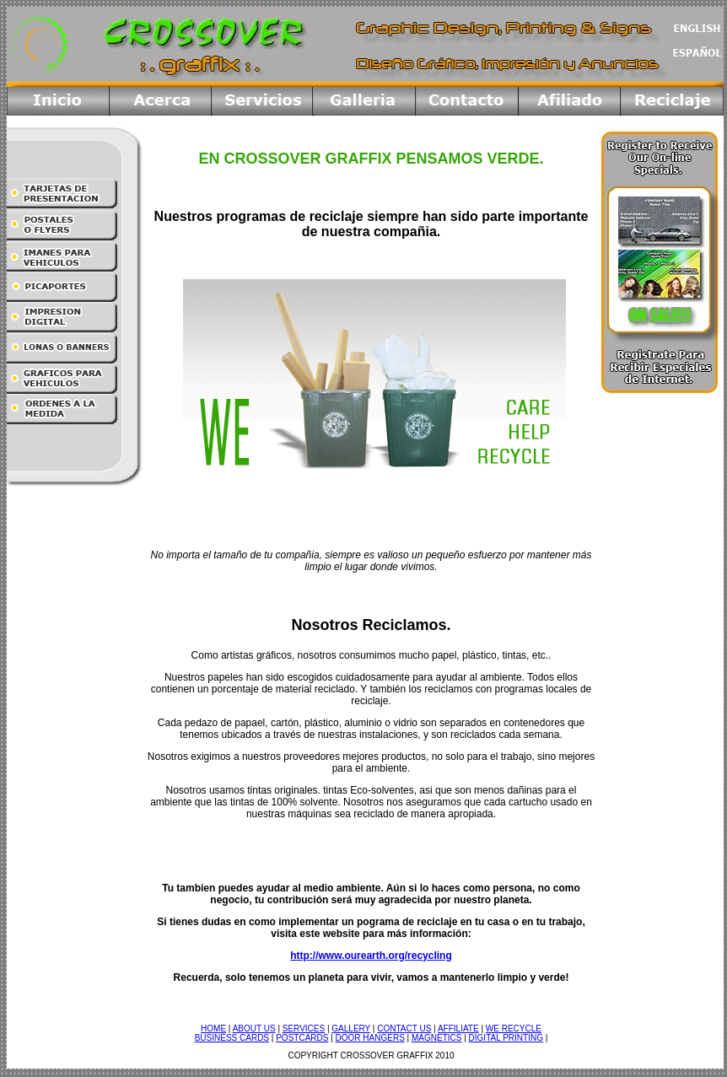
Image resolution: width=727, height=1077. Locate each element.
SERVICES (304, 1028)
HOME (213, 1028)
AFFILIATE (458, 1028)
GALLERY (350, 1028)
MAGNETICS (436, 1037)
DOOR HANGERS (370, 1037)
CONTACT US (404, 1028)
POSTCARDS (302, 1037)
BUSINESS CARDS (232, 1037)
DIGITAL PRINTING (506, 1037)
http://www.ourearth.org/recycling (371, 955)
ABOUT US (254, 1028)
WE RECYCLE (513, 1028)
